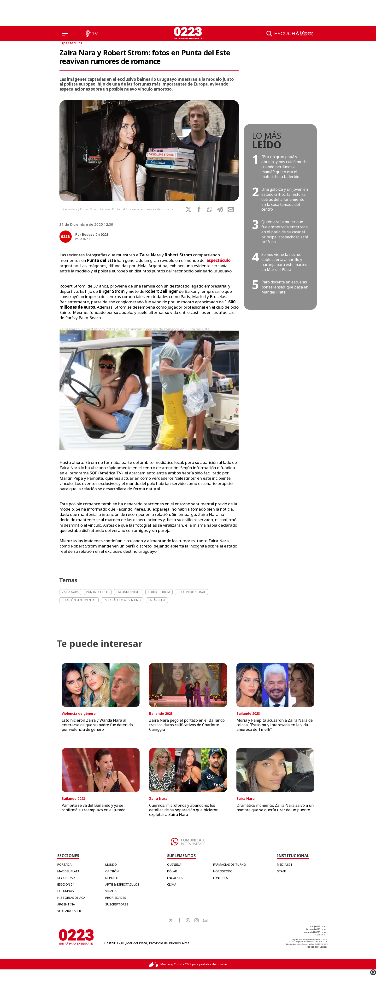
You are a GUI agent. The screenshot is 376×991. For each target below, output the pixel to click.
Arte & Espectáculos (122, 884)
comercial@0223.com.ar (316, 932)
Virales (111, 891)
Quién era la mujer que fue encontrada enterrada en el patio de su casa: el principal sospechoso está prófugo (284, 231)
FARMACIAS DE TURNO (229, 864)
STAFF (281, 871)
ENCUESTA (174, 878)
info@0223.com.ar (319, 926)
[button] (209, 209)
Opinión (112, 871)
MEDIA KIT (285, 864)
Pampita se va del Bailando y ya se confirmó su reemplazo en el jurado (93, 807)
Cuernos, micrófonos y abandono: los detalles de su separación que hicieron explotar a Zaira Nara (183, 810)
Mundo (111, 864)
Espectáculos (70, 43)
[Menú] (65, 33)
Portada (64, 864)
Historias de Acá (71, 897)
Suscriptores (116, 904)
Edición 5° (65, 884)
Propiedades (115, 897)
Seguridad (66, 878)
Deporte (112, 878)
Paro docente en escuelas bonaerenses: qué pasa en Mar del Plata (284, 287)
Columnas (65, 891)
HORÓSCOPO (223, 871)
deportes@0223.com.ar (317, 929)
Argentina (66, 904)
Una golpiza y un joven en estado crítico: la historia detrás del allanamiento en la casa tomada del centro (284, 199)
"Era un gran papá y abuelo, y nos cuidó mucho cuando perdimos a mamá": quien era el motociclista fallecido (285, 166)
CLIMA (171, 884)
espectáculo (218, 260)
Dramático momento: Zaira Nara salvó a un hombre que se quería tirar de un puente (275, 807)
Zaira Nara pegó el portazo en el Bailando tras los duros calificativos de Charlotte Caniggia (187, 725)
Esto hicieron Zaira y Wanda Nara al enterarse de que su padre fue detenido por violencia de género (97, 725)
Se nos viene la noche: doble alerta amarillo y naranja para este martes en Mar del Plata (284, 262)
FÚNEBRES (220, 878)
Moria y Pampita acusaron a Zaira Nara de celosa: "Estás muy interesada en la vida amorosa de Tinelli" (274, 725)
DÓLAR (172, 871)
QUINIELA (174, 864)
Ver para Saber (69, 911)
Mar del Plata (68, 871)
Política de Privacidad (317, 946)
